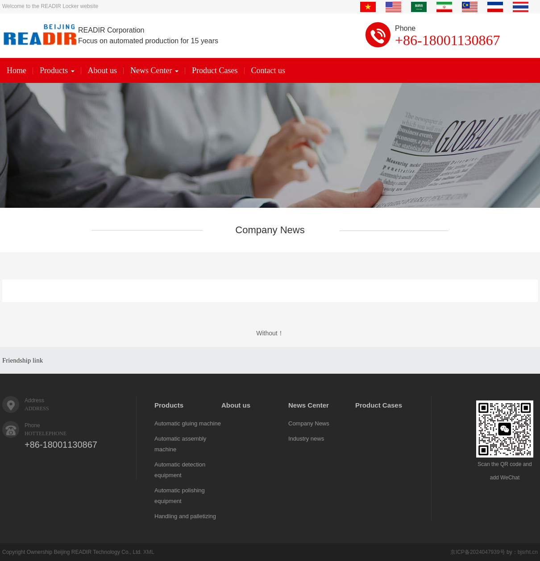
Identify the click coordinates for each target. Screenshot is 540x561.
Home (16, 70)
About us (102, 70)
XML (148, 552)
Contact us (268, 70)
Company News (308, 423)
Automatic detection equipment (179, 469)
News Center (154, 70)
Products (57, 70)
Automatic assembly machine (180, 444)
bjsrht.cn (528, 552)
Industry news (306, 438)
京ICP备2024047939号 (477, 552)
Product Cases (215, 70)
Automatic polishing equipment (179, 495)
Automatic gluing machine (187, 423)
